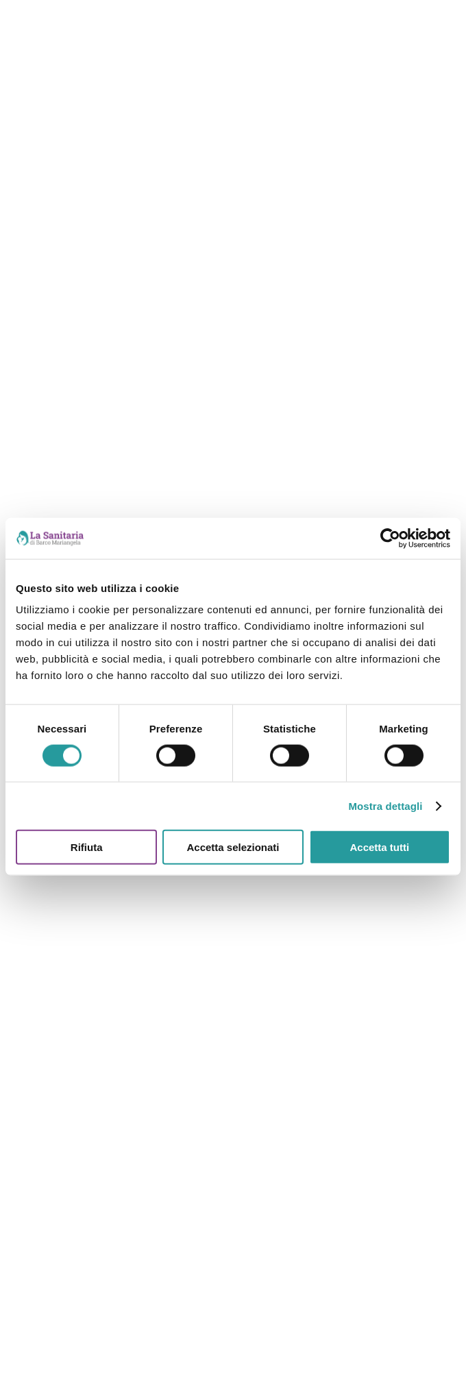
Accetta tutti (379, 847)
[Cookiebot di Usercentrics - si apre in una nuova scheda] (390, 538)
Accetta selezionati (232, 847)
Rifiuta (87, 847)
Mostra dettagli (385, 805)
